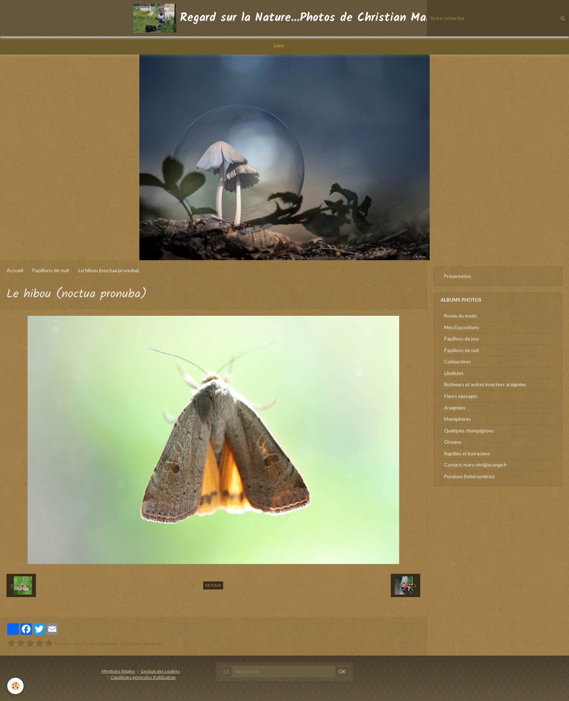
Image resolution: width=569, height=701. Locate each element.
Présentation (457, 276)
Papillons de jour (461, 339)
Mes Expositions (461, 327)
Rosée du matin (460, 316)
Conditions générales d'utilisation (143, 677)
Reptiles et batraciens (467, 453)
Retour (213, 585)
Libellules (453, 373)
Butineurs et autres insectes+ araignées (485, 384)
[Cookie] (15, 686)
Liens (279, 45)
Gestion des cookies (160, 670)
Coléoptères (457, 361)
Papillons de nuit (51, 270)
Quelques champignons (469, 431)
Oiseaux (453, 442)
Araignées (454, 408)
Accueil (15, 270)
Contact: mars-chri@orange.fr (475, 465)
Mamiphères (457, 419)
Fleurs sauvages (461, 396)
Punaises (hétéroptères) (469, 476)
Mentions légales (118, 670)
